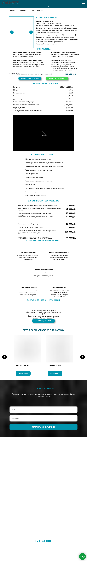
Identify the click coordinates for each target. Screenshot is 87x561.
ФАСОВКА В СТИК (22, 366)
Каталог (23, 11)
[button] (29, 78)
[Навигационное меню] (83, 3)
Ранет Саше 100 (37, 11)
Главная (12, 11)
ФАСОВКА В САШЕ (54, 366)
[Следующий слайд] (82, 357)
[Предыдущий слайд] (4, 357)
